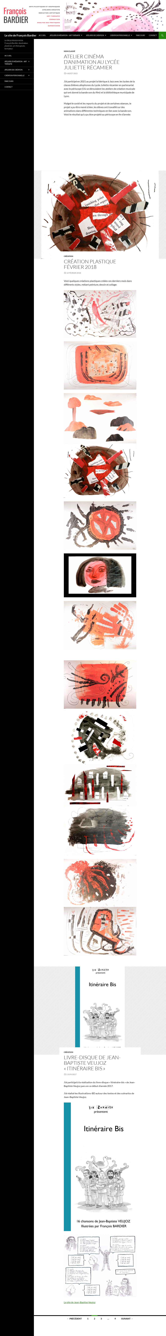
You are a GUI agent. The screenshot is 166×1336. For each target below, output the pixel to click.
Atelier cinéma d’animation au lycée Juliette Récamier (92, 62)
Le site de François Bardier (20, 35)
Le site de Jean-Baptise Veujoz (79, 1302)
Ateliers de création (95, 35)
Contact (153, 35)
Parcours (140, 35)
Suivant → (127, 1318)
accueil (42, 35)
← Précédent (74, 1318)
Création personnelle (120, 35)
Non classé (69, 51)
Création (68, 256)
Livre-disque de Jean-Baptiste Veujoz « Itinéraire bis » (92, 1062)
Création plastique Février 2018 (90, 264)
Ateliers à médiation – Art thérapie (65, 35)
